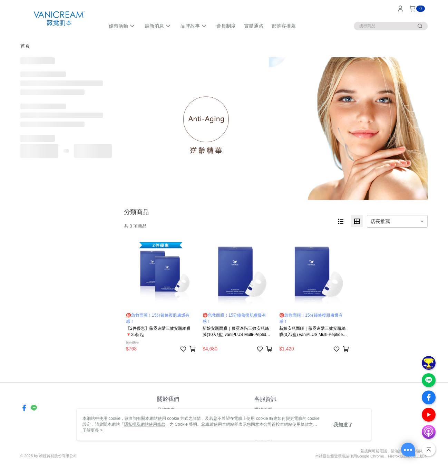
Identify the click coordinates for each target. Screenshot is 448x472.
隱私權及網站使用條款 (144, 424)
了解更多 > (92, 430)
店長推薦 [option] (380, 221)
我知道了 (343, 424)
